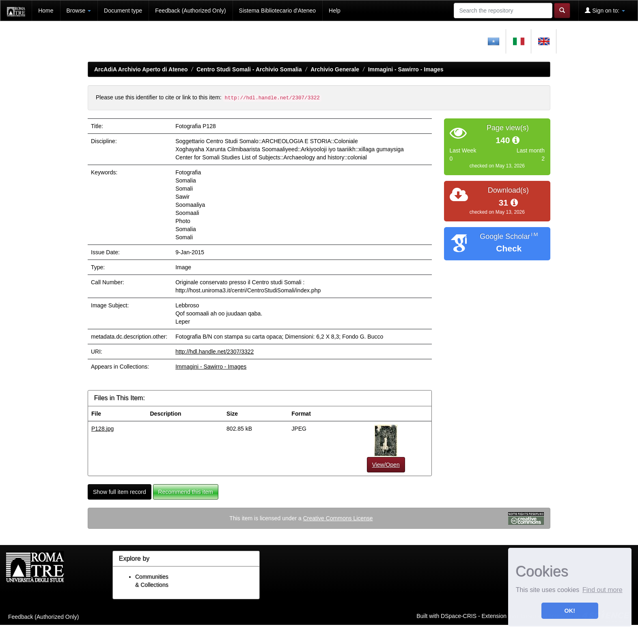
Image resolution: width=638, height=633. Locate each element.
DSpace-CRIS (458, 616)
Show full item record (119, 492)
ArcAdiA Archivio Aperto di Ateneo (141, 69)
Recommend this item (185, 492)
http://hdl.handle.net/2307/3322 (214, 351)
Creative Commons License (338, 518)
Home (45, 10)
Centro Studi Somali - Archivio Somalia (249, 69)
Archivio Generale (334, 69)
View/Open (386, 464)
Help (335, 10)
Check (509, 248)
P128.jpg (102, 428)
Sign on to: (605, 10)
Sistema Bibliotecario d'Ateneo (277, 10)
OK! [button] (570, 610)
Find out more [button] (602, 589)
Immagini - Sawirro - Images (406, 69)
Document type (123, 10)
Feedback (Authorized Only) (190, 10)
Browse (79, 10)
